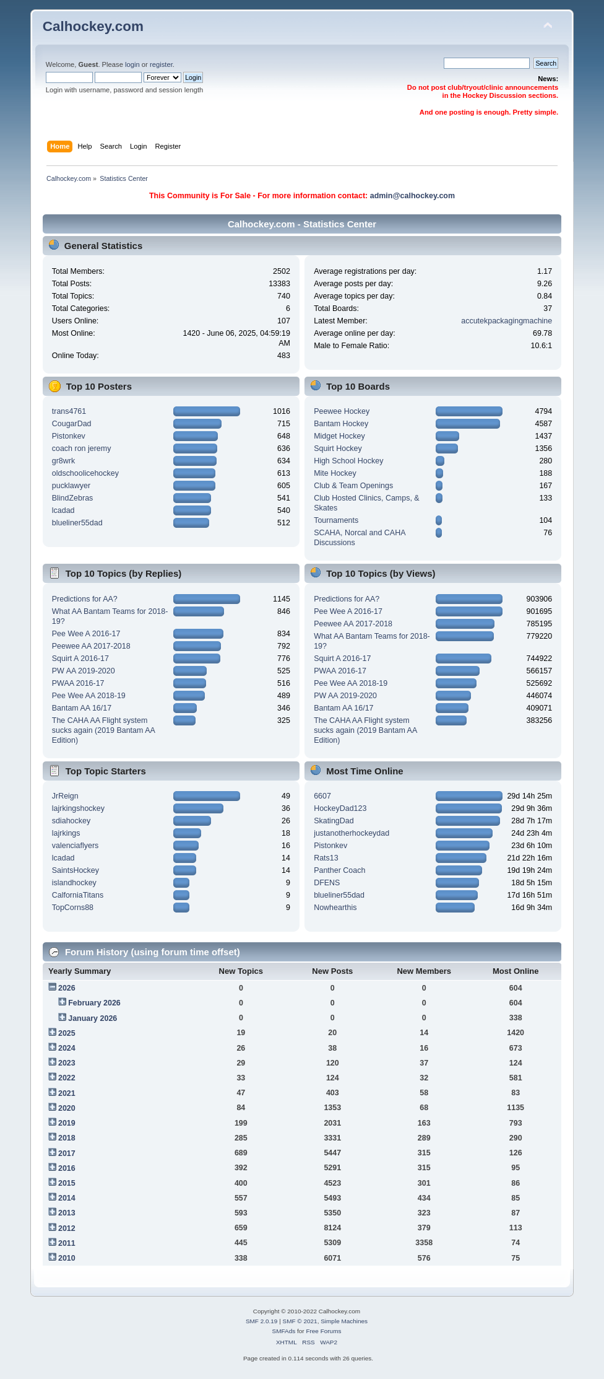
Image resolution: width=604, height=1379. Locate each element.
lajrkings (66, 833)
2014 (67, 1198)
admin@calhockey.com (412, 195)
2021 (67, 1093)
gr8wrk (63, 461)
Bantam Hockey (341, 423)
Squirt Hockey (338, 448)
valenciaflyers (75, 845)
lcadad (63, 510)
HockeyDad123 (340, 808)
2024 (67, 1048)
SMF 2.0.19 (262, 1321)
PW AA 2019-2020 (83, 671)
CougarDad (72, 423)
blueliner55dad (77, 523)
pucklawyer (71, 485)
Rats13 (326, 858)
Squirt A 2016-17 (80, 658)
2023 (67, 1063)
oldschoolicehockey (85, 473)
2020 (67, 1108)
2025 (67, 1033)
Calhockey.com (93, 26)
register (161, 64)
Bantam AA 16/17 (81, 708)
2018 (67, 1138)
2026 (67, 988)
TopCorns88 (72, 907)
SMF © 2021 (300, 1321)
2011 (67, 1243)
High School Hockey (348, 461)
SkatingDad (333, 820)
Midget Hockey (339, 436)
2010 (67, 1258)
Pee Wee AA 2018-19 (89, 695)
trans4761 (69, 411)
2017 (67, 1153)
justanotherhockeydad (351, 833)
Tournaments (336, 520)
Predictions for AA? (85, 599)
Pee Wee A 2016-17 (86, 633)
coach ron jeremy (81, 448)
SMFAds (284, 1331)
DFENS (327, 882)
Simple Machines (344, 1321)
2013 (67, 1213)
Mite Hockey (335, 473)
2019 (67, 1123)
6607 (322, 796)
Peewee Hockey (341, 411)
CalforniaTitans (77, 895)
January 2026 (92, 1018)
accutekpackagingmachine (506, 321)
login (132, 64)
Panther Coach (339, 870)
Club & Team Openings (353, 485)
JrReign (65, 796)
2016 (67, 1168)
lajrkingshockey (78, 808)
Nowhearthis (335, 907)
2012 (67, 1228)
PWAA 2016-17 (78, 683)
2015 (67, 1183)
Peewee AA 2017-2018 (91, 646)
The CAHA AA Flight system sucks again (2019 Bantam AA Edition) (103, 730)
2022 (67, 1078)
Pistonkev (68, 436)
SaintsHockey (75, 870)
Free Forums (323, 1331)
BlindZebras (72, 498)
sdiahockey (71, 820)
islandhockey (74, 882)
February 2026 (94, 1003)
